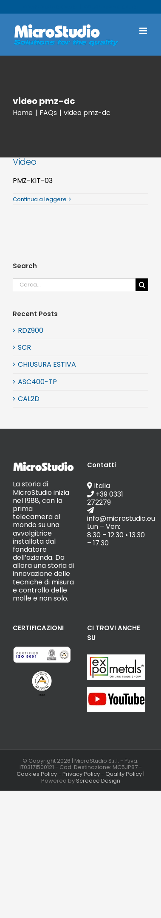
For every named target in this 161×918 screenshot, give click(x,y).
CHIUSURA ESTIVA (47, 364)
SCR (24, 347)
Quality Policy (123, 774)
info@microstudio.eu (111, 6)
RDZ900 (30, 330)
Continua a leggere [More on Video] (40, 199)
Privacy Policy (81, 774)
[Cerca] (142, 284)
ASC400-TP (37, 382)
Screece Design (98, 781)
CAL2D (29, 399)
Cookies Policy (37, 774)
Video (25, 162)
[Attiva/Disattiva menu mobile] (143, 30)
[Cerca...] (74, 284)
